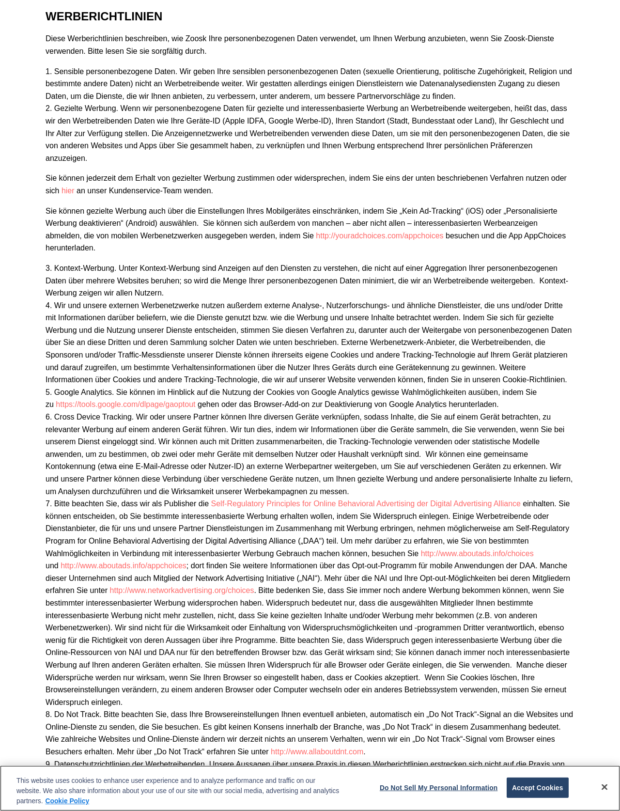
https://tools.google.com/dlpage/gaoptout (125, 404)
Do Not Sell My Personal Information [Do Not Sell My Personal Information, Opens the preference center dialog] (439, 788)
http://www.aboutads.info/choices (477, 553)
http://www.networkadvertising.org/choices (182, 590)
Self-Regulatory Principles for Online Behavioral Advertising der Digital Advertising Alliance (366, 503)
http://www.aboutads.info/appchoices (123, 565)
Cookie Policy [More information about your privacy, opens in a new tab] (68, 801)
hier (68, 191)
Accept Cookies (537, 788)
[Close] (604, 786)
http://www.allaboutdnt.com (317, 752)
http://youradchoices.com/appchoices (379, 236)
